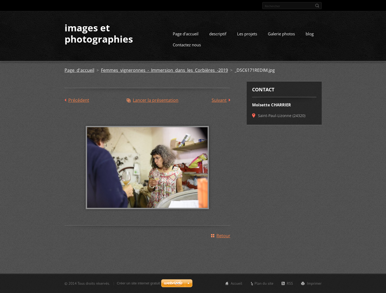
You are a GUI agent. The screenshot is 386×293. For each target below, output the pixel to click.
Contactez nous (187, 44)
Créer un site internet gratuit (138, 283)
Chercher (317, 6)
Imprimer (314, 283)
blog (310, 33)
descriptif (217, 33)
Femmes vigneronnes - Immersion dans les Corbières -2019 (164, 70)
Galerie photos (281, 33)
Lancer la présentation (155, 100)
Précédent (78, 100)
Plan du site (263, 283)
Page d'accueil (185, 33)
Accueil (236, 283)
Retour (223, 236)
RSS (290, 283)
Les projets (247, 33)
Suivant (219, 100)
